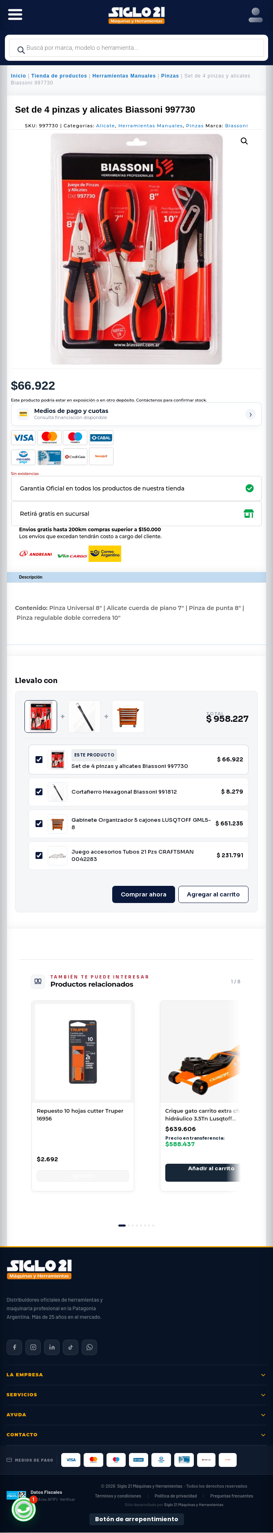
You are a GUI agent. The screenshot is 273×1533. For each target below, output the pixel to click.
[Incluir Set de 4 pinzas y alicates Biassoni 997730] (39, 759)
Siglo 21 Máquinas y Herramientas (149, 1486)
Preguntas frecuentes (231, 1495)
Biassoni (236, 126)
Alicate (105, 126)
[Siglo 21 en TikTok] (70, 1347)
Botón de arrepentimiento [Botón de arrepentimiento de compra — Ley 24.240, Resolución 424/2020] (136, 1519)
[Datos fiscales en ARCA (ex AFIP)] (41, 1495)
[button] (244, 141)
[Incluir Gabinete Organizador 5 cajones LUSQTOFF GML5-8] (39, 823)
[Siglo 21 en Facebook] (14, 1347)
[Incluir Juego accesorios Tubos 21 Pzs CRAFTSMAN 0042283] (39, 855)
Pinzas (170, 76)
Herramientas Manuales (124, 76)
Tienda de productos (59, 76)
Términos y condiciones (118, 1495)
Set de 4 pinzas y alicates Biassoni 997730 (129, 766)
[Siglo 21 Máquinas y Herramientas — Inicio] (39, 1269)
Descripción (30, 577)
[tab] (122, 1226)
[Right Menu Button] (255, 15)
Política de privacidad (176, 1495)
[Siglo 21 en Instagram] (33, 1347)
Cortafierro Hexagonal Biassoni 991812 (124, 791)
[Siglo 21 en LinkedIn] (52, 1347)
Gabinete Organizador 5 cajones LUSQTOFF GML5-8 (141, 823)
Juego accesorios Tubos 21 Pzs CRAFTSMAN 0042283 (132, 855)
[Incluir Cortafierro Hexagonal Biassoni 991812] (39, 791)
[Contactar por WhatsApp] (89, 1347)
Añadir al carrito (211, 1168)
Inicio (18, 76)
